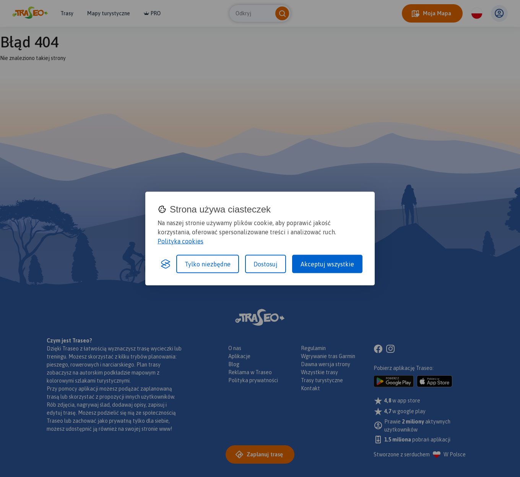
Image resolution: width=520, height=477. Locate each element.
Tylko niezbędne (208, 263)
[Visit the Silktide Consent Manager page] (165, 263)
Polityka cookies (180, 240)
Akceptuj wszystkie (327, 263)
